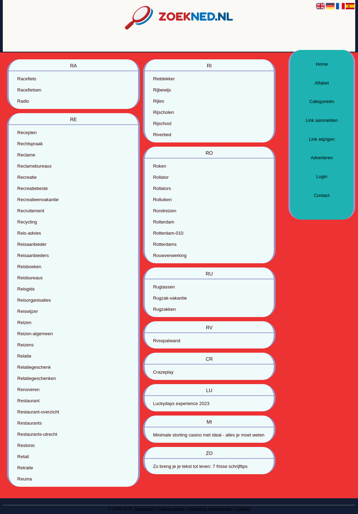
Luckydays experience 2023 (181, 403)
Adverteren (321, 157)
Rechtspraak (30, 143)
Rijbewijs (162, 90)
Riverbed (162, 134)
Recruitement (30, 210)
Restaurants (29, 423)
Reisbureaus (30, 277)
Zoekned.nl (144, 508)
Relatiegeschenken (36, 378)
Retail (23, 456)
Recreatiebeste (32, 188)
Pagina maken (171, 508)
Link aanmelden (322, 120)
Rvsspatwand (166, 340)
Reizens (25, 344)
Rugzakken (164, 309)
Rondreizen (165, 210)
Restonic (26, 445)
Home (322, 64)
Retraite (25, 467)
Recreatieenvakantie (38, 199)
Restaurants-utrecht (37, 434)
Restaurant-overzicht (38, 411)
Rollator (161, 177)
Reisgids (26, 289)
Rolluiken (162, 199)
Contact (322, 195)
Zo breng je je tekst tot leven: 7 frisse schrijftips (200, 466)
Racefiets (26, 78)
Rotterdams (165, 244)
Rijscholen (163, 112)
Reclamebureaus (34, 166)
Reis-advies (29, 233)
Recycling (27, 222)
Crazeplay (163, 372)
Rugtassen (164, 286)
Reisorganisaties (34, 300)
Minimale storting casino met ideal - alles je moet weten (209, 435)
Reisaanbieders (33, 255)
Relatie (24, 356)
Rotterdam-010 (168, 233)
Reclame (26, 154)
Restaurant (28, 400)
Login (321, 176)
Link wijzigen (322, 139)
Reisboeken (29, 266)
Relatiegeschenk (34, 367)
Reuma (24, 479)
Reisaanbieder (31, 244)
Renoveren (28, 389)
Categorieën (321, 101)
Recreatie (27, 177)
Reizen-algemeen (35, 333)
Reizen (24, 322)
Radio (23, 101)
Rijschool (162, 123)
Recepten (27, 132)
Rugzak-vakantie (170, 298)
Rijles (158, 101)
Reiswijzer (27, 311)
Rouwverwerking (170, 255)
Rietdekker (164, 78)
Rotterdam (163, 222)
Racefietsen (29, 90)
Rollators (162, 188)
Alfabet (322, 83)
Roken (159, 166)
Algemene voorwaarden (210, 508)
